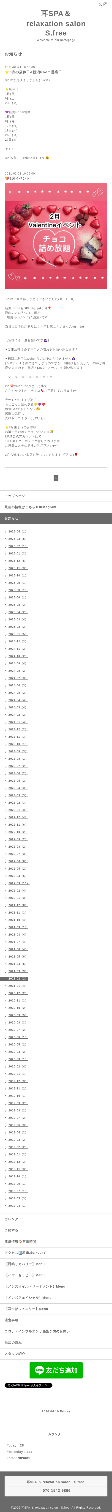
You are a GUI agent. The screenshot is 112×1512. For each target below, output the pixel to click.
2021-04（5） (18, 964)
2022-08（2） (18, 846)
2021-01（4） (18, 986)
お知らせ (11, 518)
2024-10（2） (18, 656)
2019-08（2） (18, 1110)
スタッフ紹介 (15, 1354)
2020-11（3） (18, 1000)
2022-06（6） (18, 861)
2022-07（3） (18, 854)
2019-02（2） (18, 1147)
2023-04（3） (18, 788)
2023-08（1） (18, 758)
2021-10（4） (18, 920)
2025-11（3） (18, 568)
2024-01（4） (18, 722)
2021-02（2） (18, 978)
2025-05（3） (18, 604)
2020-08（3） (18, 1022)
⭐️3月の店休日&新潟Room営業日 (33, 72)
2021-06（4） (18, 949)
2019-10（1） (18, 1095)
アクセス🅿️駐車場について (25, 1253)
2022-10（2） (18, 832)
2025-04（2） (18, 612)
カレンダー (13, 1219)
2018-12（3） (18, 1161)
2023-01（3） (18, 810)
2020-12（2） (18, 993)
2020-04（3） (18, 1051)
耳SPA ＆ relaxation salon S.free (45, 1507)
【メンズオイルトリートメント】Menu (35, 1286)
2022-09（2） (18, 839)
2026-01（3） (18, 553)
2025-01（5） (18, 634)
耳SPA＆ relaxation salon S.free (59, 23)
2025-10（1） (18, 575)
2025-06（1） (18, 597)
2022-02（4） (18, 890)
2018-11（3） (18, 1169)
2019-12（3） (18, 1081)
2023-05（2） (18, 780)
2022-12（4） (18, 817)
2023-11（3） (18, 736)
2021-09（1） (18, 927)
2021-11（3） (18, 912)
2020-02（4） (18, 1066)
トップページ (15, 496)
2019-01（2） (18, 1154)
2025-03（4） (18, 619)
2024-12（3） (18, 641)
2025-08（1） (18, 590)
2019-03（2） (18, 1139)
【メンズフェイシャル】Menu (28, 1297)
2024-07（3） (18, 678)
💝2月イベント (17, 178)
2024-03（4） (18, 707)
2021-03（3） (18, 971)
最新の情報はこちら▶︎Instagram (30, 507)
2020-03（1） (18, 1059)
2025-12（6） (18, 560)
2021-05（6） (18, 956)
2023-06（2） (18, 773)
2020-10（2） (18, 1008)
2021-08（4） (18, 934)
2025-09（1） (18, 582)
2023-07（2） (18, 766)
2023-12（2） (18, 729)
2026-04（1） (18, 531)
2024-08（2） (18, 670)
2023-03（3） (18, 795)
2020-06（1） (18, 1037)
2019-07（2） (18, 1117)
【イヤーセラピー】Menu (25, 1275)
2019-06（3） (18, 1125)
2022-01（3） (18, 898)
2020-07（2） (18, 1030)
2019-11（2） (18, 1088)
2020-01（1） (18, 1073)
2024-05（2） (18, 692)
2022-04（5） (18, 876)
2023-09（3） (18, 751)
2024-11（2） (18, 648)
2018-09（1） (18, 1183)
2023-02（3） (18, 802)
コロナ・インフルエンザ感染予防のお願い (37, 1331)
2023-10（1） (18, 744)
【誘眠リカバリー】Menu (25, 1264)
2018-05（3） (18, 1198)
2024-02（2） (18, 714)
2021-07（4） (18, 942)
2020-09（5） (18, 1015)
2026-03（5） (18, 538)
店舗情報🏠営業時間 (20, 1241)
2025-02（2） (18, 626)
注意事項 (11, 1320)
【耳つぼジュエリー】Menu (26, 1309)
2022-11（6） (18, 824)
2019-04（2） (18, 1132)
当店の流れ (13, 1342)
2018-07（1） (18, 1191)
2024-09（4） (18, 663)
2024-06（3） (18, 685)
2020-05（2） (18, 1044)
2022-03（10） (19, 883)
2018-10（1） (18, 1176)
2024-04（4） (18, 700)
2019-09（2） (18, 1103)
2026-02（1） (18, 546)
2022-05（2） (18, 868)
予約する (11, 1230)
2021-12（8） (18, 905)
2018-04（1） (18, 1205)
